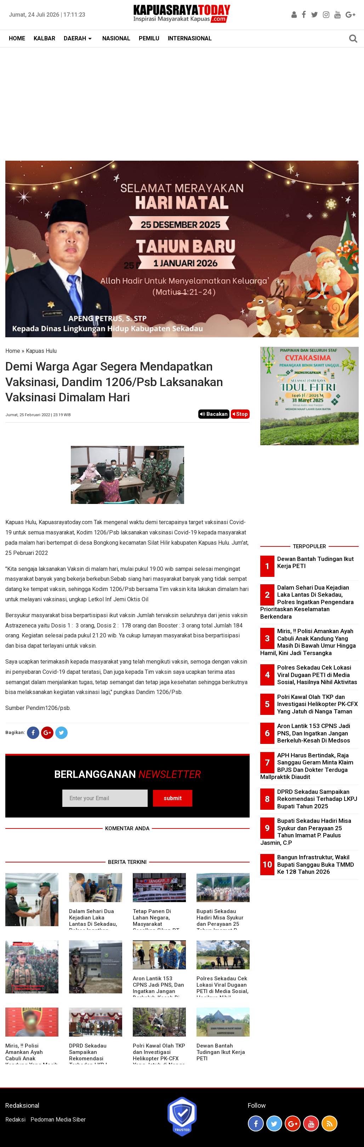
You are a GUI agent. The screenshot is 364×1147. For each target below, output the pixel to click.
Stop (240, 414)
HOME (17, 38)
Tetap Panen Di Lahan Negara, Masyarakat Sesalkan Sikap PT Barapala (156, 924)
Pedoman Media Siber (58, 1119)
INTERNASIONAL (190, 38)
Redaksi (15, 1119)
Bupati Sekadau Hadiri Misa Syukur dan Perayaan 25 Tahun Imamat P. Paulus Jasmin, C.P (221, 924)
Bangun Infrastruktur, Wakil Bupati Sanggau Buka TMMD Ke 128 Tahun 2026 (315, 864)
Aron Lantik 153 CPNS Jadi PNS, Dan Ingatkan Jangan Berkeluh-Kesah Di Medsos (158, 991)
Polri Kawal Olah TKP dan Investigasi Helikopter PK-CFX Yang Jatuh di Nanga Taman (159, 1058)
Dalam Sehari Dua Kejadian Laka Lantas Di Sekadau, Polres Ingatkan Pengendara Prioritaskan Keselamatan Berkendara (307, 602)
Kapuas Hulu (41, 351)
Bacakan (214, 414)
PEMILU (149, 38)
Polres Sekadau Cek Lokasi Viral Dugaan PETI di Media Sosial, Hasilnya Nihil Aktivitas (223, 991)
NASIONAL (116, 38)
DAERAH (75, 38)
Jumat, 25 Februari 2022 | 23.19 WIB (38, 415)
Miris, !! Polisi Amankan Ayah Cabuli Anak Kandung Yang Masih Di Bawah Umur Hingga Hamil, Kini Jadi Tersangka (308, 641)
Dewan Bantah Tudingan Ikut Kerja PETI (221, 1052)
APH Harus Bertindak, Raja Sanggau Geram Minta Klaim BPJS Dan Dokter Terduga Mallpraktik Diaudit (306, 766)
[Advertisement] (182, 100)
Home (12, 351)
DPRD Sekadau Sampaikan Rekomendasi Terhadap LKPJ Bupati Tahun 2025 (92, 1058)
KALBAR (44, 38)
